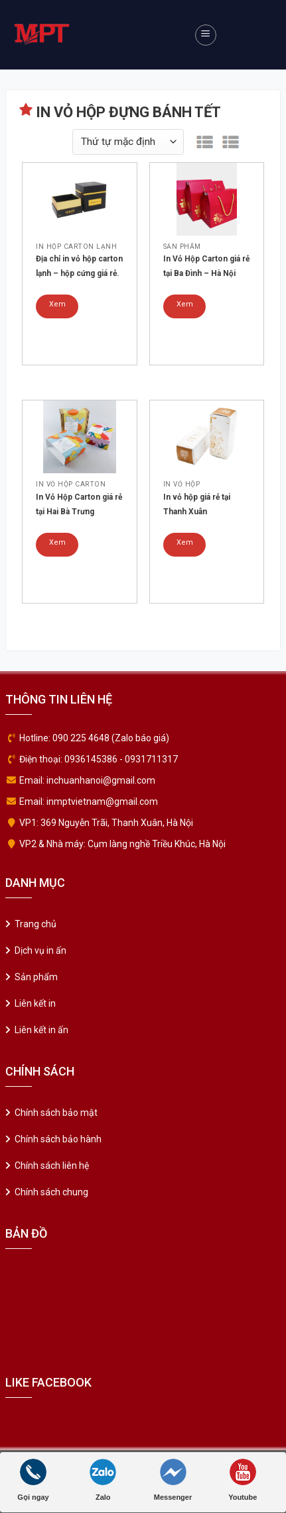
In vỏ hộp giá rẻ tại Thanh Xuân (196, 504)
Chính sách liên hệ (52, 1165)
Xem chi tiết (57, 309)
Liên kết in (35, 1003)
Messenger (173, 1480)
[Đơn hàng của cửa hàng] (128, 142)
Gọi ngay (32, 1480)
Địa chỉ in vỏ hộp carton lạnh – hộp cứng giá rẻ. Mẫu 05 (79, 267)
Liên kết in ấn (41, 1030)
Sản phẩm (36, 977)
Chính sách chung (51, 1192)
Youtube (242, 1480)
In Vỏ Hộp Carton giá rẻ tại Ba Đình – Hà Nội (206, 266)
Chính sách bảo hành (58, 1139)
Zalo (103, 1480)
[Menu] (205, 35)
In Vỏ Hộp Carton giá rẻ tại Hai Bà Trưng (79, 504)
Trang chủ (35, 924)
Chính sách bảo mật (56, 1112)
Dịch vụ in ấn (40, 950)
